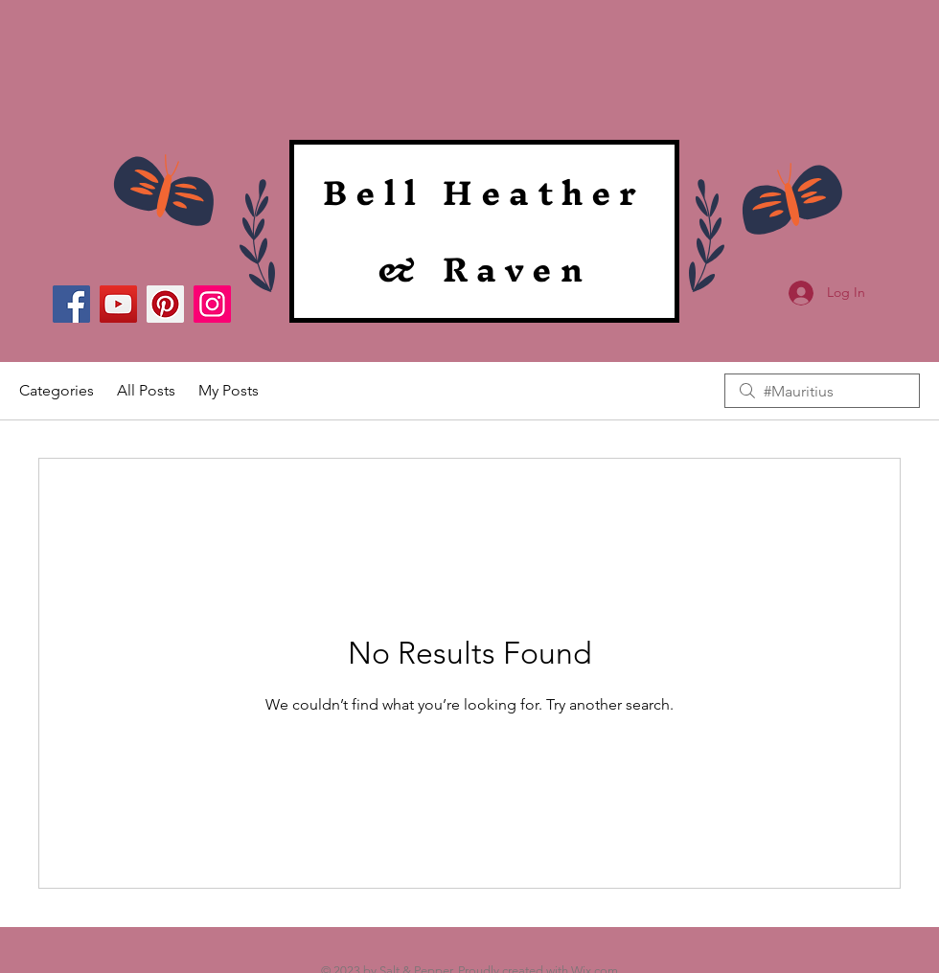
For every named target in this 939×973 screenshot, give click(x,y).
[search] (822, 390)
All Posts (146, 390)
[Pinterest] (165, 304)
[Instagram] (212, 304)
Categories (56, 390)
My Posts (228, 390)
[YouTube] (118, 304)
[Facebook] (71, 304)
